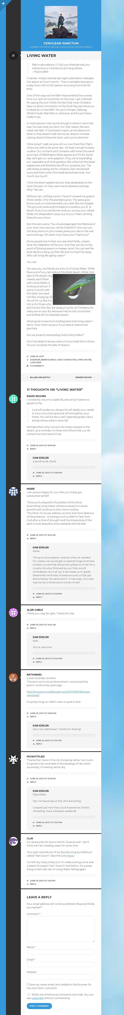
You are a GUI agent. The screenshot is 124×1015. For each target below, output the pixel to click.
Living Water (84, 360)
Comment (33, 914)
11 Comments (37, 366)
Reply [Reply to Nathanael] (33, 716)
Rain (38, 362)
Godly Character (66, 360)
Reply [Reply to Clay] (33, 884)
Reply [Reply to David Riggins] (33, 449)
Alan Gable (35, 609)
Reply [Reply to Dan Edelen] (39, 476)
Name (31, 947)
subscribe (37, 998)
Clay (30, 838)
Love (32, 362)
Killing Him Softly (38, 377)
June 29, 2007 (37, 356)
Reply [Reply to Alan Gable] (33, 628)
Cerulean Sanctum (61, 43)
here (70, 855)
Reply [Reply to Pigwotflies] (33, 782)
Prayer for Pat (85, 377)
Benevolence (48, 360)
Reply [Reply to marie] (33, 538)
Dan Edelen (41, 457)
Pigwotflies (36, 756)
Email (31, 959)
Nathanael (34, 674)
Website (31, 972)
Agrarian (35, 360)
